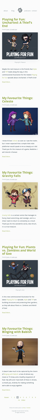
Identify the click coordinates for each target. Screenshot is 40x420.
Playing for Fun (12, 300)
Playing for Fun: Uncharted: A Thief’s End (17, 22)
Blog (12, 11)
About (6, 11)
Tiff (6, 72)
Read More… (6, 82)
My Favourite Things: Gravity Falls (17, 174)
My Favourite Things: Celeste (17, 99)
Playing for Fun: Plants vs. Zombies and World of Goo (19, 250)
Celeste (15, 141)
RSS (24, 407)
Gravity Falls (6, 215)
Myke (35, 69)
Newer (6, 397)
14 (19, 400)
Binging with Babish (11, 374)
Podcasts (27, 11)
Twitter (28, 407)
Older (23, 400)
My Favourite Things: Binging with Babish (17, 330)
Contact (34, 11)
